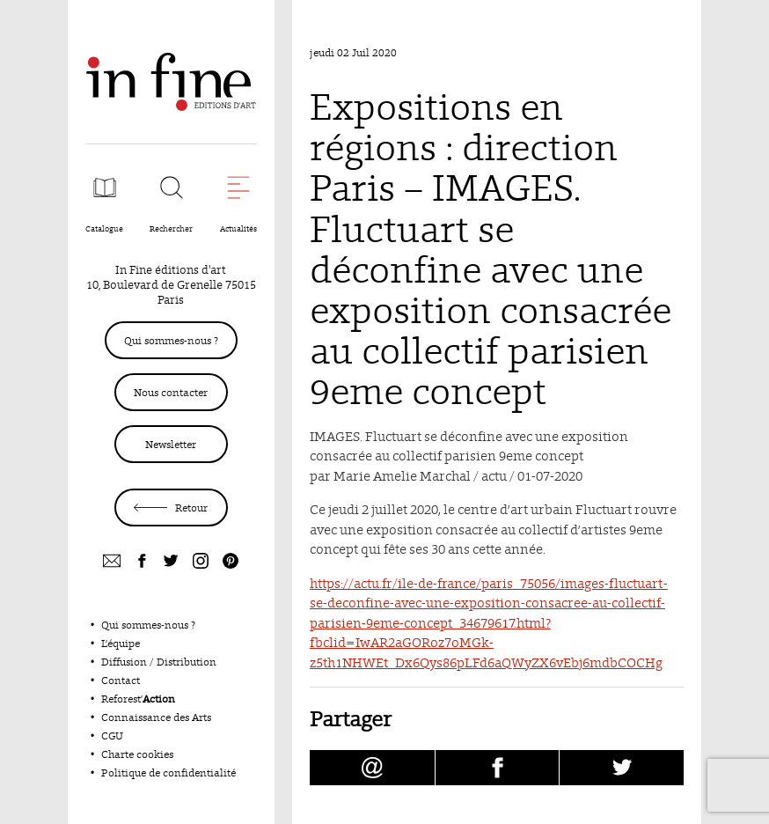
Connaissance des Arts (156, 717)
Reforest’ (138, 698)
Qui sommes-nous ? (171, 340)
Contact (120, 680)
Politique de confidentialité (168, 772)
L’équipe (120, 643)
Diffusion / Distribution (158, 661)
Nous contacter (171, 392)
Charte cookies (137, 754)
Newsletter (170, 444)
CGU (112, 735)
